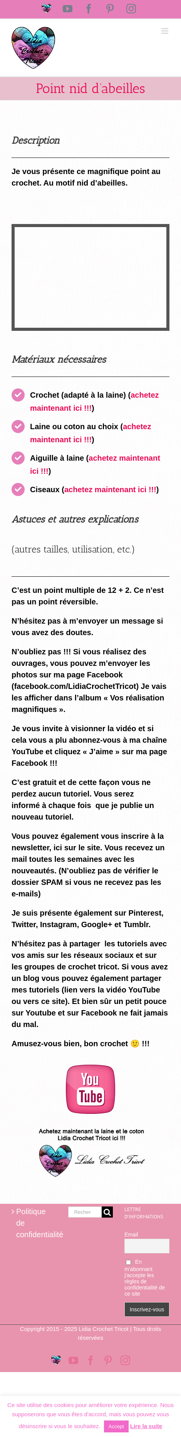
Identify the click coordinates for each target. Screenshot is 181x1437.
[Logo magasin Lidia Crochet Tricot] (90, 1125)
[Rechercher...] (85, 1212)
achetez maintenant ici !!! (110, 489)
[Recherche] (107, 1212)
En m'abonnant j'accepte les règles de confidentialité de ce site (144, 1278)
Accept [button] (116, 1426)
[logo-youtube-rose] (90, 1068)
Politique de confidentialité (34, 1223)
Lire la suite (146, 1426)
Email (131, 1234)
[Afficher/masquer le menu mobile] (165, 31)
